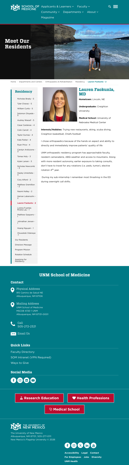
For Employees (73, 457)
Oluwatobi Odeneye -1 (26, 234)
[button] (110, 6)
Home (13, 82)
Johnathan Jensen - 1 (26, 222)
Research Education (39, 398)
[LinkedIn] (26, 380)
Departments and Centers (30, 82)
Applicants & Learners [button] (57, 6)
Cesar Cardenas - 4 (26, 125)
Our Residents (21, 240)
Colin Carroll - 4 (24, 130)
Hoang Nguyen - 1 (25, 228)
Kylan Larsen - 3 (24, 161)
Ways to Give (20, 363)
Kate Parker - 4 (24, 140)
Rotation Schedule (23, 255)
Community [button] (50, 12)
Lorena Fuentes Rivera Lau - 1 (24, 209)
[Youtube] (33, 380)
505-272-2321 (27, 326)
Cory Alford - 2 (24, 180)
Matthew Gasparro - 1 (26, 215)
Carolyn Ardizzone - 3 (26, 150)
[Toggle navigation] (115, 6)
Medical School (64, 409)
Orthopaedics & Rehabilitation (58, 82)
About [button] (92, 12)
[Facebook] (13, 380)
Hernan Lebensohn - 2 (26, 197)
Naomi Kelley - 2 (24, 191)
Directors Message (23, 245)
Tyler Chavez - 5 (24, 104)
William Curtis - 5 (25, 109)
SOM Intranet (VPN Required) (31, 357)
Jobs (86, 457)
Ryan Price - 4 (23, 145)
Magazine (47, 17)
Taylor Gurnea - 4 (25, 135)
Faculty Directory (23, 352)
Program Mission (22, 250)
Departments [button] (73, 12)
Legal (84, 453)
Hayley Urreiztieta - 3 (25, 174)
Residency (80, 82)
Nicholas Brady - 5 (25, 99)
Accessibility (72, 453)
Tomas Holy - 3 (24, 156)
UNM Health (71, 461)
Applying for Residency (20, 260)
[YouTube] (93, 445)
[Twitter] (80, 445)
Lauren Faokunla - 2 (97, 82)
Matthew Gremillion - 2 (26, 185)
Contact (94, 453)
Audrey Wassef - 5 (25, 120)
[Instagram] (20, 380)
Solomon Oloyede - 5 (26, 114)
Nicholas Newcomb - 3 (26, 167)
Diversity (96, 457)
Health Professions (90, 398)
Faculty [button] (83, 6)
